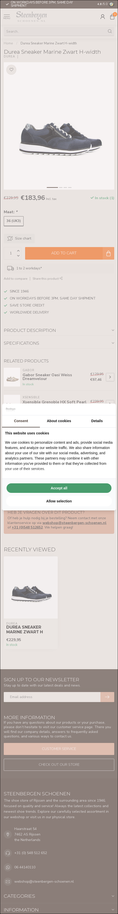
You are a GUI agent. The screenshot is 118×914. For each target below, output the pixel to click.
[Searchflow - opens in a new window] (106, 409)
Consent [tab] (21, 421)
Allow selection (59, 501)
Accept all (59, 488)
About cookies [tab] (59, 421)
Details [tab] (97, 421)
